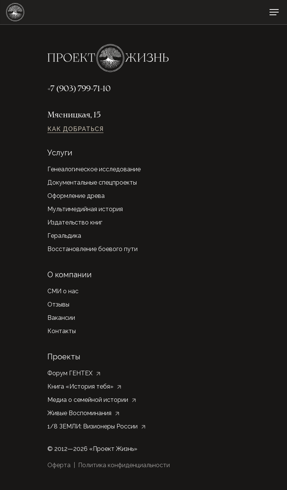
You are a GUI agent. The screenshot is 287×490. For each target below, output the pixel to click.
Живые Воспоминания (79, 413)
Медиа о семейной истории (87, 399)
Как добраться (75, 129)
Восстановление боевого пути (92, 249)
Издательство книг (74, 222)
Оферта (59, 465)
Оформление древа (76, 195)
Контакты (61, 331)
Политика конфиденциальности (124, 465)
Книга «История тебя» (80, 386)
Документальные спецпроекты (92, 182)
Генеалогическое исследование (94, 169)
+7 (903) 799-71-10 (79, 89)
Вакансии (61, 317)
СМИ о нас (62, 291)
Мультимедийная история (85, 209)
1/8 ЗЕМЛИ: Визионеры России (92, 426)
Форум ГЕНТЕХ (70, 373)
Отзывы (58, 304)
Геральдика (64, 235)
